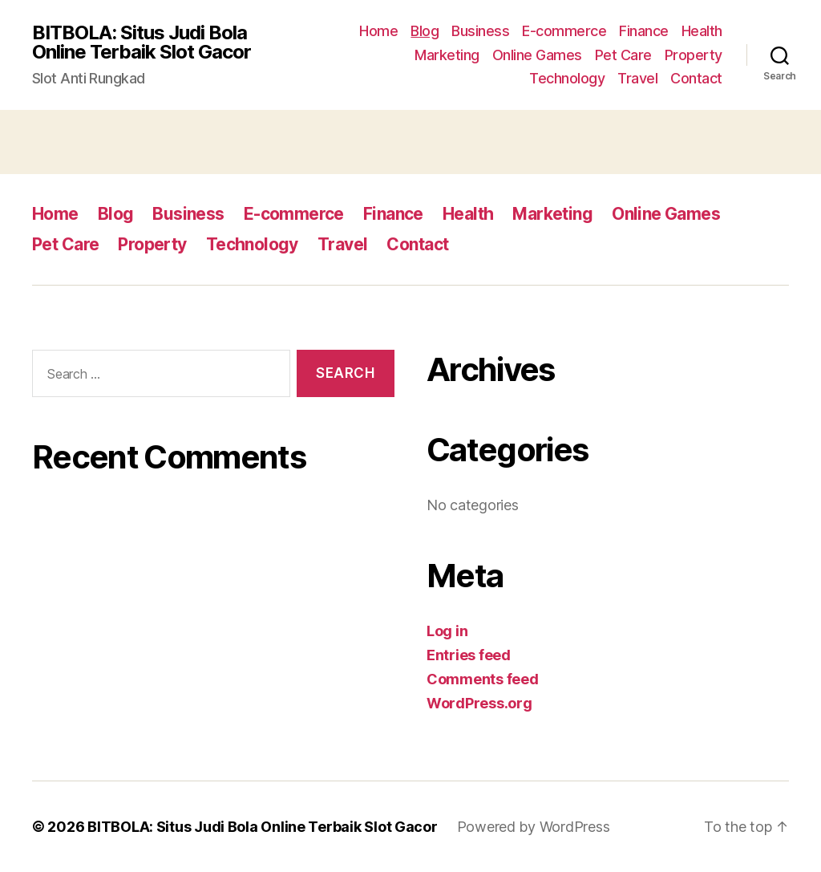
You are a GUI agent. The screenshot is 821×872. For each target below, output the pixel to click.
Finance (644, 30)
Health (701, 30)
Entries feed (469, 655)
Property (693, 55)
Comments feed (483, 679)
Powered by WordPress (533, 826)
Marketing (447, 55)
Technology (567, 78)
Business (480, 30)
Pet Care (623, 55)
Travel (637, 78)
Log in (447, 631)
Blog (424, 30)
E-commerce (564, 30)
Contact (696, 78)
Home (378, 30)
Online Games (537, 55)
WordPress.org (479, 703)
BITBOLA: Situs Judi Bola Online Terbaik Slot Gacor (141, 42)
